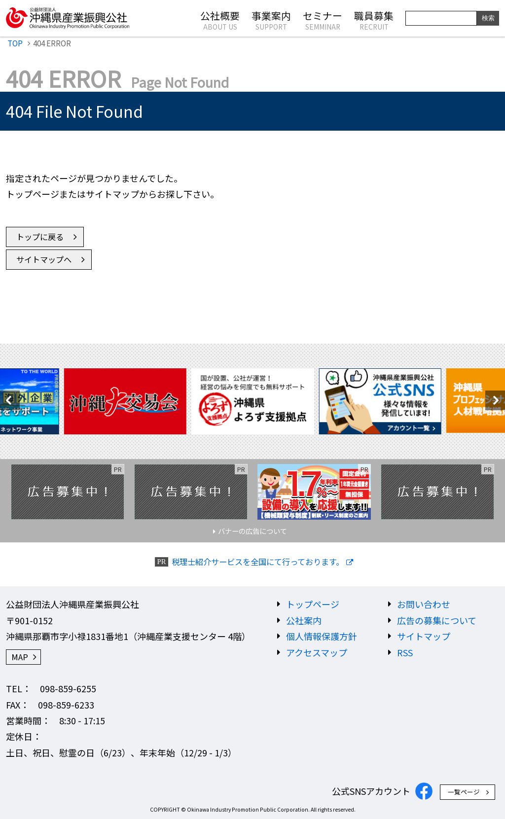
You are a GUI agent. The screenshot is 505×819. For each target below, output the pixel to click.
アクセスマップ (316, 652)
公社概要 (220, 19)
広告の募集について (436, 620)
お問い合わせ (423, 604)
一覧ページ (464, 791)
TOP (15, 42)
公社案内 (304, 620)
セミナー (322, 19)
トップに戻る (40, 237)
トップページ (312, 604)
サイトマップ (423, 636)
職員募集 (374, 19)
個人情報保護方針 (321, 636)
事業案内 (271, 19)
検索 (488, 18)
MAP (19, 657)
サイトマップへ (44, 259)
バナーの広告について (252, 531)
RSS (405, 652)
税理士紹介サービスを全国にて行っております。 (258, 562)
